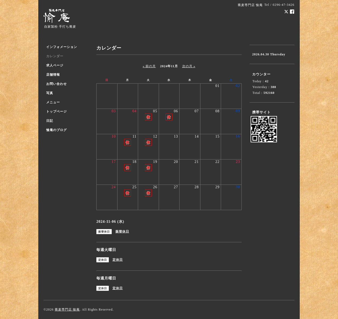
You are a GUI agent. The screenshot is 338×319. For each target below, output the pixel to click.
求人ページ (54, 65)
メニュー (53, 102)
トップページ (56, 111)
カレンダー (54, 56)
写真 (49, 93)
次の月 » (188, 66)
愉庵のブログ (56, 130)
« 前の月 (149, 66)
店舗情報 (53, 74)
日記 (49, 121)
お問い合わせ (56, 84)
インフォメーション (61, 47)
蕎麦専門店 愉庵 (67, 309)
